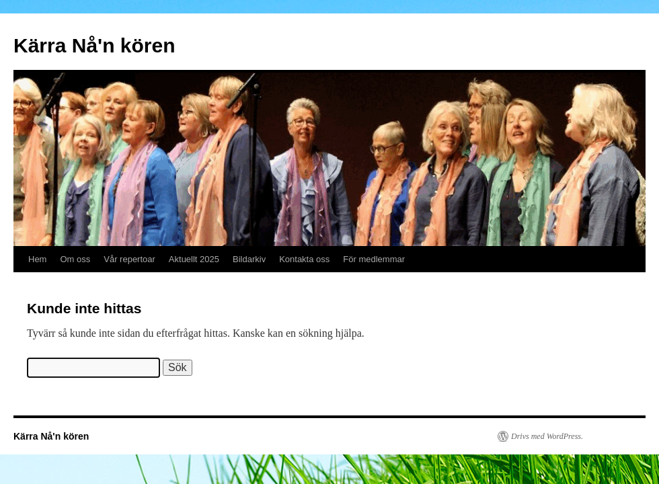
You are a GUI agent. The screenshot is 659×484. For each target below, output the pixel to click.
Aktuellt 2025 (194, 259)
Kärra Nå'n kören (94, 45)
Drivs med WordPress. (547, 436)
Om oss (75, 259)
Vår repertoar (129, 259)
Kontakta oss (304, 259)
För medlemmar (374, 259)
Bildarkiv (249, 259)
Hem (37, 259)
